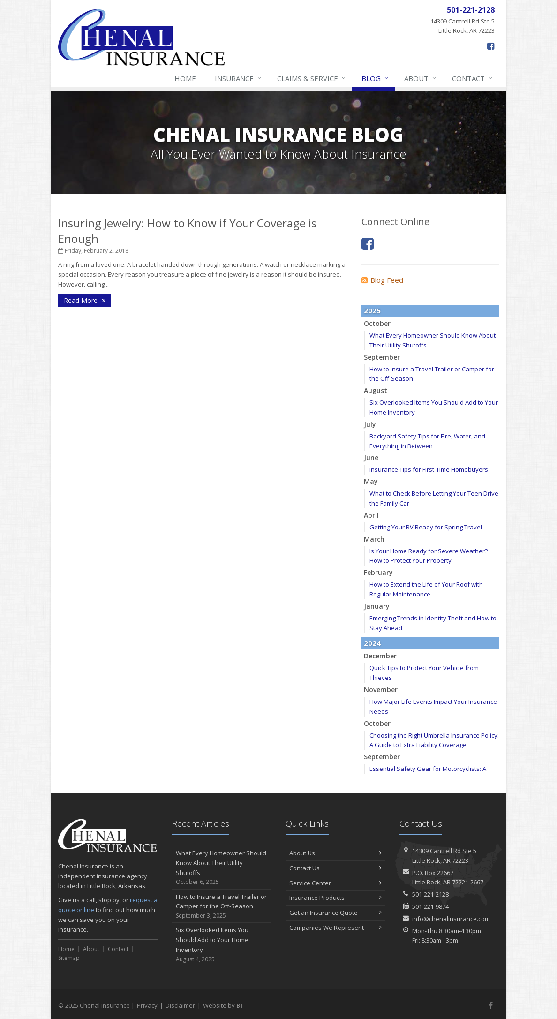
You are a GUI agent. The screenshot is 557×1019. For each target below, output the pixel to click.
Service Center (335, 883)
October (377, 323)
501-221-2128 (430, 894)
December (380, 655)
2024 (372, 643)
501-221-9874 (430, 906)
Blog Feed (382, 280)
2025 (372, 310)
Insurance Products (335, 897)
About (420, 78)
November (381, 689)
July (370, 424)
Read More (84, 300)
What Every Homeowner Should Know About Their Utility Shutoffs (222, 868)
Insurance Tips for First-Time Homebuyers (428, 469)
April (371, 515)
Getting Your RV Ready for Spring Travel (425, 527)
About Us (335, 853)
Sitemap (69, 958)
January (377, 606)
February (378, 572)
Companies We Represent (335, 927)
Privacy (147, 1005)
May (371, 481)
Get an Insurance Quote (335, 912)
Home (185, 78)
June (371, 457)
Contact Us (335, 868)
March (374, 539)
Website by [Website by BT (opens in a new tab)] (223, 1005)
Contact (472, 78)
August (375, 390)
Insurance (238, 78)
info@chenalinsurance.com (451, 918)
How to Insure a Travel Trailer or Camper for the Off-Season (222, 906)
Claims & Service (311, 78)
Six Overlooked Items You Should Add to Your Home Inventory (222, 945)
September (382, 357)
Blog (375, 78)
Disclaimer (180, 1005)
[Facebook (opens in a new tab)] (490, 46)
